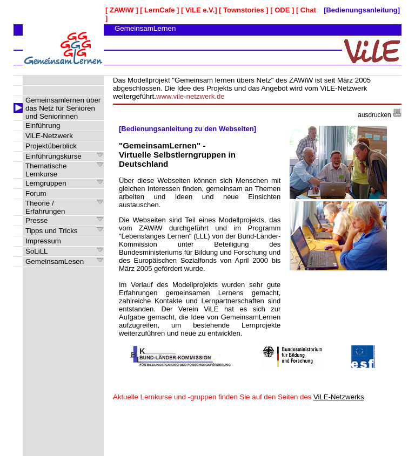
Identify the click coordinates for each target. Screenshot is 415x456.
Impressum (43, 241)
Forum (35, 193)
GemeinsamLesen (54, 261)
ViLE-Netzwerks (338, 397)
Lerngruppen (45, 183)
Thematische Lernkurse (45, 170)
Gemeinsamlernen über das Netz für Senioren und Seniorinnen (63, 108)
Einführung (42, 125)
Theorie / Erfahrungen (45, 207)
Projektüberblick (51, 146)
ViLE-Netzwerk (49, 136)
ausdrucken (379, 115)
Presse (36, 220)
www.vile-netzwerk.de (190, 96)
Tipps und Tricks (51, 231)
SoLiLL (36, 251)
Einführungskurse (53, 156)
